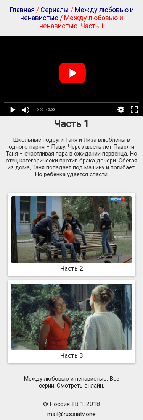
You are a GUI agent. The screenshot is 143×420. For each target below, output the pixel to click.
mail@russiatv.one (71, 414)
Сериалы (54, 10)
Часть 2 (71, 264)
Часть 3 (71, 351)
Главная (22, 10)
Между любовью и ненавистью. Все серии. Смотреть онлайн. (71, 382)
